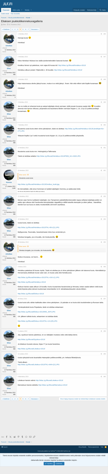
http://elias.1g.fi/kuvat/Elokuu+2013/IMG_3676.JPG (36, 312)
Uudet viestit (5, 13)
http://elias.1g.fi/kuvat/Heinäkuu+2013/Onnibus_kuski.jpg (38, 184)
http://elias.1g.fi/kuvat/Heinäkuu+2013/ (68, 70)
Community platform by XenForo (54, 451)
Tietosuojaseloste (93, 447)
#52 (104, 170)
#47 (104, 56)
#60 (104, 376)
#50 (104, 125)
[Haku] (102, 10)
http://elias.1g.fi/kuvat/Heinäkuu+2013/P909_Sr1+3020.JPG (59, 156)
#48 (104, 79)
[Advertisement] (54, 418)
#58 (104, 331)
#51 (104, 147)
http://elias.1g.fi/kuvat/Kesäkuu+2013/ (72, 65)
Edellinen (6, 29)
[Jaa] (101, 34)
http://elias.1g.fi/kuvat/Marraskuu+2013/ (52, 385)
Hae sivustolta (15, 13)
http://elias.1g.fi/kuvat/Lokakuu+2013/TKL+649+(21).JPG (38, 364)
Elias (4, 24)
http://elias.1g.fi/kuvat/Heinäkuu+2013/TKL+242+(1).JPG (38, 277)
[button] (21, 10)
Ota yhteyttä (82, 447)
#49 (104, 102)
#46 (104, 34)
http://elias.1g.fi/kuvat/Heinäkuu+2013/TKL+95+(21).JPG (38, 227)
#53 (104, 196)
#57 (104, 299)
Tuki (102, 447)
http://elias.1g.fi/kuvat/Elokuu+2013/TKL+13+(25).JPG (37, 321)
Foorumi (6, 10)
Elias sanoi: (22, 175)
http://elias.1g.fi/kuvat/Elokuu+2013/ (31, 294)
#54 (104, 219)
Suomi (4, 447)
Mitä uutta (16, 10)
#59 (104, 354)
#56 (104, 266)
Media (27, 10)
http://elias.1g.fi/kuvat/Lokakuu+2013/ (31, 349)
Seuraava (34, 29)
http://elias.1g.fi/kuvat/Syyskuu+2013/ (31, 339)
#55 (104, 242)
